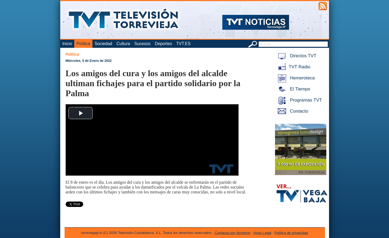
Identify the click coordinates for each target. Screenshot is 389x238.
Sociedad (103, 43)
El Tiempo (293, 89)
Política (83, 43)
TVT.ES (183, 43)
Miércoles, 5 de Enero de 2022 (89, 61)
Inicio (67, 43)
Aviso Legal (262, 233)
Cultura (123, 43)
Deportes (163, 43)
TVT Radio (293, 66)
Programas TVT (299, 100)
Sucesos (142, 43)
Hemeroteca (295, 78)
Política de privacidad (291, 233)
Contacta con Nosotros (232, 233)
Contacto (292, 111)
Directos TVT (296, 55)
